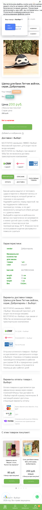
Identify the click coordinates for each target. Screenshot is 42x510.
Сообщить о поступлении (17, 127)
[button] (13, 133)
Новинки (33, 29)
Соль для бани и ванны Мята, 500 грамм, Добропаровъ (31, 462)
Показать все (8, 177)
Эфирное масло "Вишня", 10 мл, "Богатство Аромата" (11, 463)
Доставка (21, 182)
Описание (20, 177)
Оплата (8, 182)
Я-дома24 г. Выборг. (12, 498)
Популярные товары (34, 179)
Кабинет (33, 34)
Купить (12, 481)
